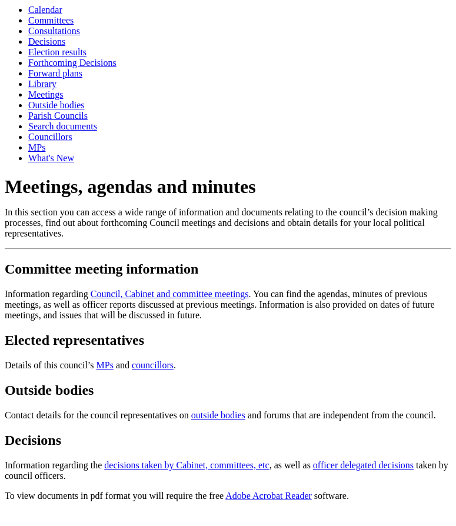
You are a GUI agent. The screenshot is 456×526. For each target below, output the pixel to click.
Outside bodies (56, 105)
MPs (36, 147)
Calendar (45, 10)
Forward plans (55, 73)
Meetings (46, 94)
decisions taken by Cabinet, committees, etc (186, 465)
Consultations (54, 31)
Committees (51, 20)
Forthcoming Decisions (72, 63)
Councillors (50, 137)
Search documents (62, 126)
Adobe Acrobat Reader (268, 496)
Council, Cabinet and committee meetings (170, 294)
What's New (51, 158)
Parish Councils (58, 116)
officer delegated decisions (363, 465)
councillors (153, 365)
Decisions (46, 41)
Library (42, 84)
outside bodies (218, 415)
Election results (57, 52)
